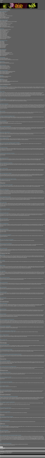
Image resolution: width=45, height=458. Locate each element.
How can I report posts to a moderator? (5, 36)
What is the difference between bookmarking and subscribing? (7, 71)
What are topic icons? (2, 47)
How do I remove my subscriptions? (4, 73)
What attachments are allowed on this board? (5, 76)
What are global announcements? (4, 44)
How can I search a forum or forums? (4, 65)
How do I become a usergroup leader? (4, 53)
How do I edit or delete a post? (4, 30)
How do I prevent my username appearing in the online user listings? (8, 21)
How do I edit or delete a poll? (3, 33)
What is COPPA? (2, 12)
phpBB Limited (22, 426)
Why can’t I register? (2, 13)
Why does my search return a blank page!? (5, 67)
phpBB (37, 159)
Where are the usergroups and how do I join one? (6, 52)
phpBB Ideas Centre (36, 431)
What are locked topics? (3, 46)
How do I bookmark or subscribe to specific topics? (6, 72)
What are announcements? (3, 45)
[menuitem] (1, 2)
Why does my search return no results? (5, 66)
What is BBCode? (2, 41)
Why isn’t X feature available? (3, 80)
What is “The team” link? (3, 55)
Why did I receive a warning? (3, 35)
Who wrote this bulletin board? (3, 79)
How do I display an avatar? (3, 25)
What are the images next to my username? (5, 24)
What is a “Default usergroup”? (4, 54)
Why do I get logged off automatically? (4, 17)
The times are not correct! (3, 22)
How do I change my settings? (3, 20)
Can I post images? (2, 43)
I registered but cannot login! (3, 14)
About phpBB (12, 427)
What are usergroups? (2, 51)
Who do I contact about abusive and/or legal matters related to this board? (9, 81)
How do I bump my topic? (3, 38)
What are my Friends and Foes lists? (4, 62)
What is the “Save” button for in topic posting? (5, 37)
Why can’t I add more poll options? (4, 32)
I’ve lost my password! (2, 16)
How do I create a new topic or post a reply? (5, 29)
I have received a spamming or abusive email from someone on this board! (9, 59)
